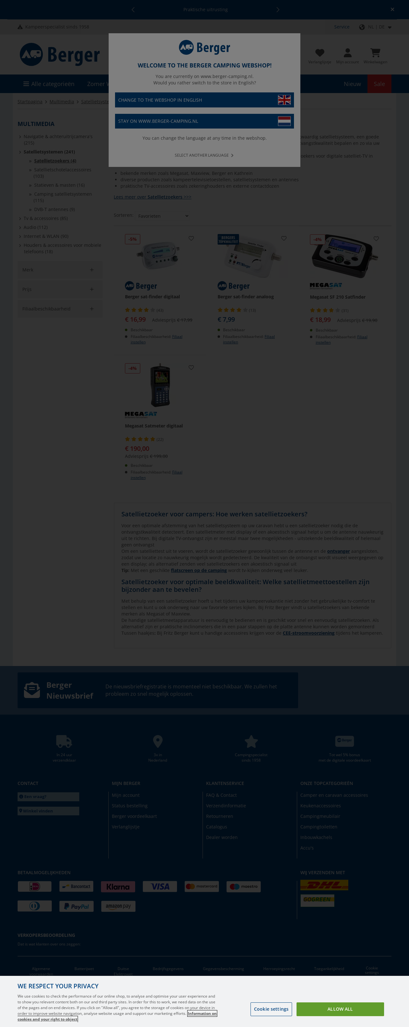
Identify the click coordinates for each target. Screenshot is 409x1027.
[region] (204, 1001)
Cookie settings (271, 1009)
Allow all (340, 1009)
